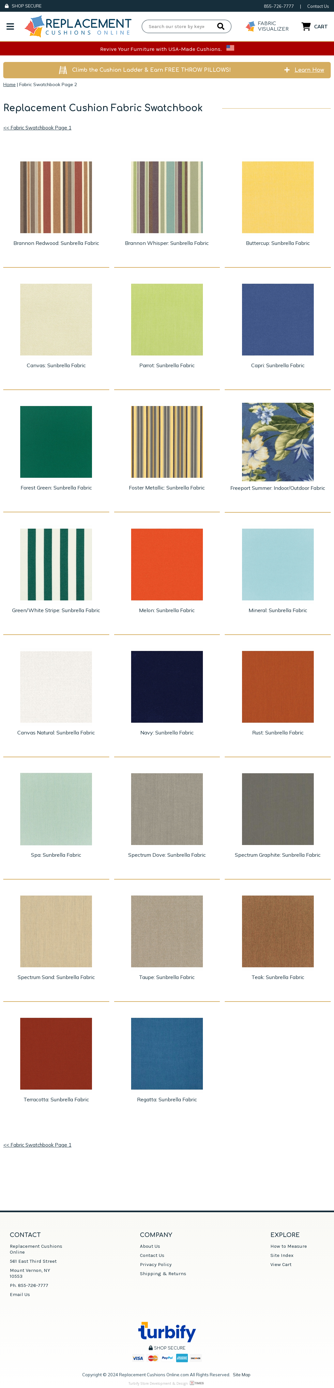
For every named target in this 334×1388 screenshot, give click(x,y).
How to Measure (288, 1246)
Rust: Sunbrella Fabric (278, 732)
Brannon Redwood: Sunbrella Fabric (56, 243)
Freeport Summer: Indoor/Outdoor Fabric (277, 488)
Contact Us (318, 6)
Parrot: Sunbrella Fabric (167, 365)
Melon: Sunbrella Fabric (167, 610)
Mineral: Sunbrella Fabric (278, 610)
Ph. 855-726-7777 (29, 1285)
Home (9, 84)
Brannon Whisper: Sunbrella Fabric (167, 243)
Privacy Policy (156, 1264)
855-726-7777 (279, 6)
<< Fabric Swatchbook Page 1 (37, 128)
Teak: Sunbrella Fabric (277, 977)
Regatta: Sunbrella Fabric (167, 1099)
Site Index (282, 1255)
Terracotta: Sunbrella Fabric (56, 1099)
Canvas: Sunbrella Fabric (56, 365)
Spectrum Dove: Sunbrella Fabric (167, 855)
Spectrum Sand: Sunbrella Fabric (56, 977)
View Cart (281, 1264)
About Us (150, 1246)
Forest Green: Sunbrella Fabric (56, 487)
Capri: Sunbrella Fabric (278, 365)
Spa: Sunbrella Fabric (56, 855)
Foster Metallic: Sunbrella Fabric (167, 487)
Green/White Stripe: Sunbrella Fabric (56, 610)
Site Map (241, 1374)
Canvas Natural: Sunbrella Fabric (56, 732)
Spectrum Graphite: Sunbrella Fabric (278, 855)
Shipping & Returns (163, 1273)
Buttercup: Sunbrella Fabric (278, 243)
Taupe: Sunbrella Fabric (167, 977)
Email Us (20, 1294)
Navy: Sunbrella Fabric (167, 732)
